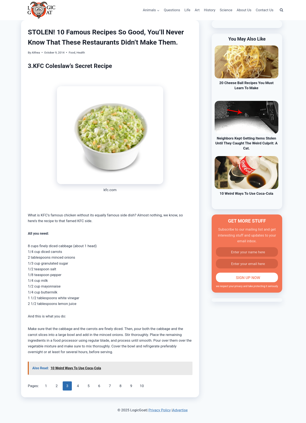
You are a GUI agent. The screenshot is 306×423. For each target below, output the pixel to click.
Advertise (180, 410)
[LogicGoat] (41, 10)
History (209, 10)
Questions (172, 10)
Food (72, 52)
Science (226, 10)
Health (80, 52)
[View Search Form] (281, 10)
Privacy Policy (160, 410)
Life (187, 10)
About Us (244, 10)
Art (197, 10)
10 (142, 386)
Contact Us (264, 10)
